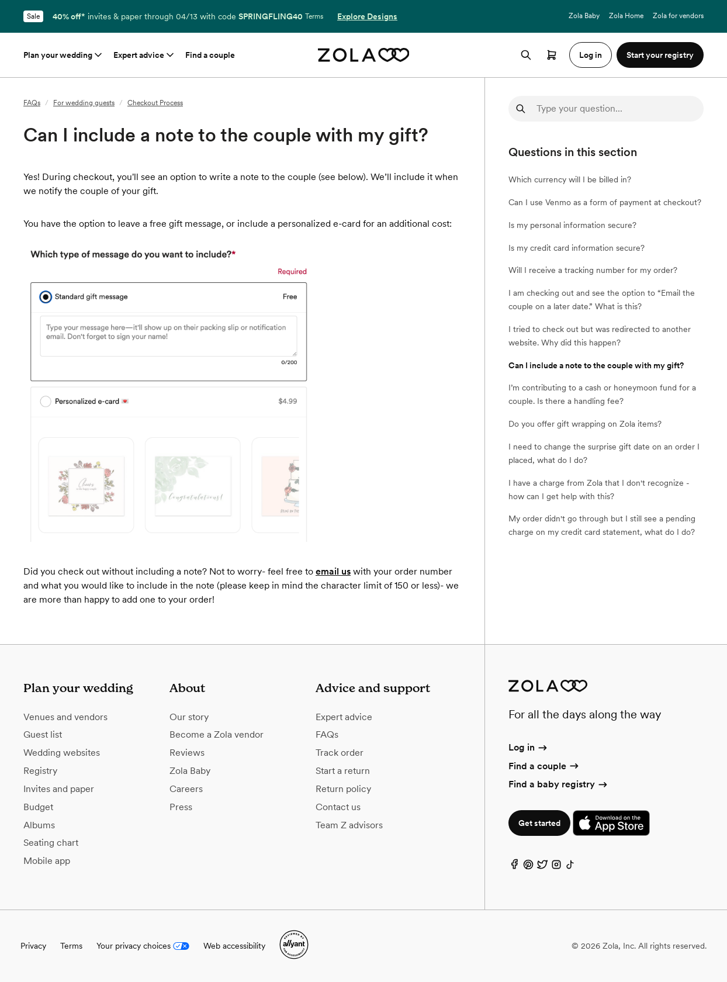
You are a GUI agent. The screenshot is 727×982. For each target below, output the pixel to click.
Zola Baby (584, 16)
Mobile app (46, 860)
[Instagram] (556, 867)
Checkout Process (155, 103)
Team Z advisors (349, 825)
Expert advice (144, 55)
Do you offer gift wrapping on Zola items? (585, 423)
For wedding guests (84, 103)
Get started (539, 823)
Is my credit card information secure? (576, 248)
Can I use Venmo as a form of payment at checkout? (604, 202)
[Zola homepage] (364, 55)
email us (333, 571)
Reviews (187, 752)
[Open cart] (552, 55)
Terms (314, 16)
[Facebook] (514, 867)
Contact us (338, 806)
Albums (39, 825)
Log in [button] (590, 55)
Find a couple (210, 55)
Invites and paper (58, 788)
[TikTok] (570, 867)
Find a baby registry (558, 784)
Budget (38, 806)
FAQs (31, 103)
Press (180, 806)
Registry (40, 770)
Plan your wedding (63, 55)
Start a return (343, 770)
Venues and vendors (65, 716)
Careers (186, 788)
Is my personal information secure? (572, 225)
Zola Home (626, 16)
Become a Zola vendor (216, 734)
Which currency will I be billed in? (569, 179)
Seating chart (50, 842)
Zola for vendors (678, 16)
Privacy (33, 945)
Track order (340, 752)
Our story (189, 716)
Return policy (343, 788)
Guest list (42, 734)
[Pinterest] (528, 867)
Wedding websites (61, 752)
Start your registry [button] (660, 55)
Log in (528, 747)
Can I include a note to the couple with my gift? (596, 365)
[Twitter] (542, 867)
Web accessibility (234, 945)
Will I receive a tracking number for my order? (592, 270)
